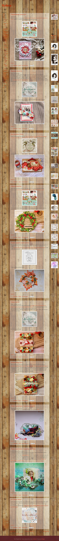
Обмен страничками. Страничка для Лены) (23, 449)
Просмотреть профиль (53, 38)
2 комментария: (25, 128)
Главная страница (29, 531)
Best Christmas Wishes (17, 134)
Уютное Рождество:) (17, 362)
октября (5, 68)
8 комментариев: (25, 65)
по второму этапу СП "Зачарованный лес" (21, 79)
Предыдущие (46, 531)
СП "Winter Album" (16, 499)
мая (4, 76)
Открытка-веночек (16, 186)
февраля (5, 82)
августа (5, 73)
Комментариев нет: (25, 443)
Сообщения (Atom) (19, 533)
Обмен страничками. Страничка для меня (23, 406)
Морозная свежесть (16, 71)
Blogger (43, 539)
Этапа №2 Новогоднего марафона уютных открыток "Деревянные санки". (31, 189)
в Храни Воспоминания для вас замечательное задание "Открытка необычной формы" (29, 247)
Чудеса (6, 5)
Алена (38, 409)
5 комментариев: (25, 181)
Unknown (54, 35)
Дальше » (12, 63)
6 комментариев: (25, 296)
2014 (4, 17)
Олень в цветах (15, 302)
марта (5, 80)
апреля (5, 78)
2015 (4, 15)
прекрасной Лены (25, 455)
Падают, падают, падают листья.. (20, 242)
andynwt (35, 539)
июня (5, 74)
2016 (4, 14)
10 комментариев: (25, 237)
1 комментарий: (25, 495)
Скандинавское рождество (18, 14)
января (5, 85)
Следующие (13, 531)
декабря (5, 19)
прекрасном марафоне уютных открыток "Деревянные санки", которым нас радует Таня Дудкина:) (29, 366)
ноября (5, 21)
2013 (4, 87)
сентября (5, 70)
